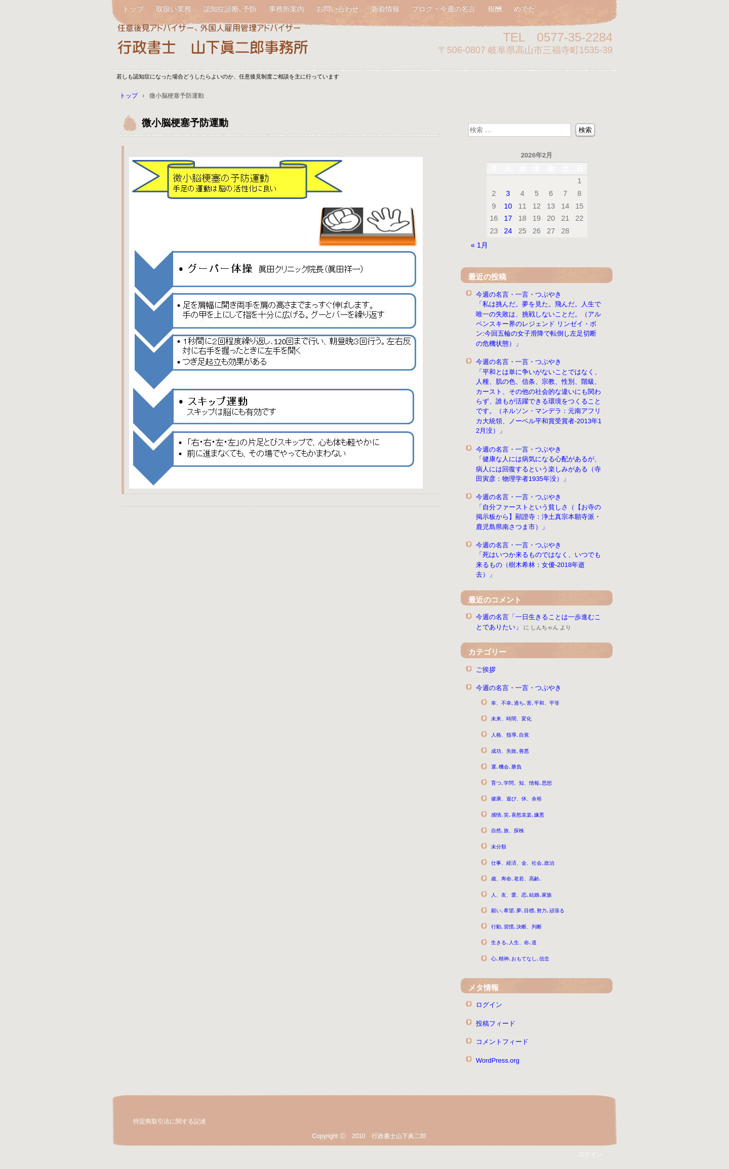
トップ (133, 9)
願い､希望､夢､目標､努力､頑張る (527, 910)
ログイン (489, 1005)
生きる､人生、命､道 (514, 942)
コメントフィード (502, 1041)
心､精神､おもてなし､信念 (520, 958)
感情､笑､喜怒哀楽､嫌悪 (517, 815)
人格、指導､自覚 (510, 735)
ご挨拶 (486, 669)
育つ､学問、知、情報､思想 (521, 783)
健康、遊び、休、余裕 (516, 798)
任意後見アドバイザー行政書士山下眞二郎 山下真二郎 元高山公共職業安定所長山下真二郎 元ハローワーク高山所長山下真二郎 (232, 42)
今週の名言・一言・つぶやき (518, 688)
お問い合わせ (337, 9)
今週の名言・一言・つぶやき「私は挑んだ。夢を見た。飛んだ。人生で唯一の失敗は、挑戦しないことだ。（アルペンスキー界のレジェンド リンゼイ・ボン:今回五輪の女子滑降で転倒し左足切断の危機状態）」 (538, 319)
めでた (524, 9)
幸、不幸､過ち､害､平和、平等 (525, 703)
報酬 (495, 9)
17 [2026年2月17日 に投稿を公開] (508, 218)
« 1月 (479, 245)
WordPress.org (497, 1060)
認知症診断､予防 (230, 9)
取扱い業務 (173, 9)
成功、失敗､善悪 (510, 751)
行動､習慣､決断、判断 (516, 927)
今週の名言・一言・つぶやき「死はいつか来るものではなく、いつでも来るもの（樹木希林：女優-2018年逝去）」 (538, 559)
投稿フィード (495, 1023)
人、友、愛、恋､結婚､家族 (521, 895)
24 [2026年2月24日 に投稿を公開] (508, 231)
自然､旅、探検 (507, 830)
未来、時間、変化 (511, 718)
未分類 (498, 847)
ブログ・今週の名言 (443, 9)
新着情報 (385, 9)
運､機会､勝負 (506, 767)
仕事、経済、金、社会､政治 (522, 863)
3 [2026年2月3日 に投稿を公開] (508, 193)
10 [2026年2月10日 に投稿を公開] (508, 206)
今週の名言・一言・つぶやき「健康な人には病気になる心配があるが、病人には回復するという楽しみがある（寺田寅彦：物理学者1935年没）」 (538, 464)
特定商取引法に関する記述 (169, 1121)
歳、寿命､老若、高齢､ (516, 878)
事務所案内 (286, 9)
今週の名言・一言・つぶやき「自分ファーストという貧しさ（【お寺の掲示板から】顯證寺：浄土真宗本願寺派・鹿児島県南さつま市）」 (538, 511)
